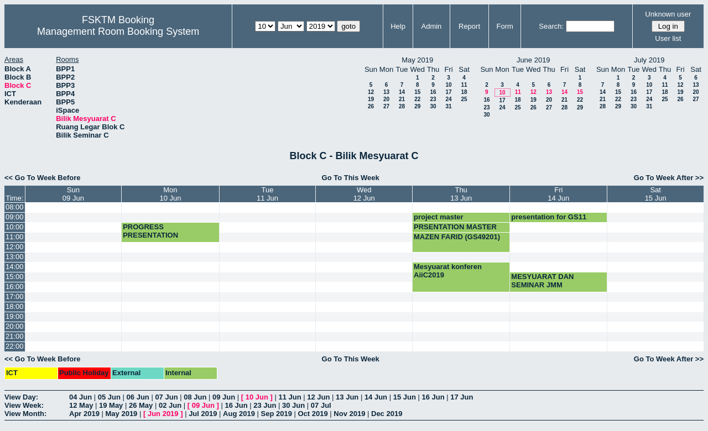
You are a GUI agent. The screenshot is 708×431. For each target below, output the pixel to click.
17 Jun (461, 397)
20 (386, 99)
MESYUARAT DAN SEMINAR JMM (542, 280)
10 (448, 85)
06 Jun (138, 397)
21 (402, 99)
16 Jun (432, 397)
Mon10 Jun (170, 194)
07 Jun (166, 397)
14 (402, 92)
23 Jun (264, 405)
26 (371, 106)
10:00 (15, 227)
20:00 (15, 326)
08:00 (15, 207)
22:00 (15, 346)
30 (433, 106)
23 (433, 99)
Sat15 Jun (656, 194)
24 (448, 99)
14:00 (15, 266)
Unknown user (668, 14)
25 (464, 99)
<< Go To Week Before (42, 178)
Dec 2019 (386, 413)
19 (371, 99)
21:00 (15, 336)
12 (371, 92)
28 (402, 106)
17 (448, 92)
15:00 (15, 276)
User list (668, 38)
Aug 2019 (239, 413)
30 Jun (293, 405)
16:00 (15, 286)
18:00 (15, 306)
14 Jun (376, 397)
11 (464, 85)
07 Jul (321, 405)
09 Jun (223, 397)
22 (417, 99)
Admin (431, 26)
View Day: (21, 397)
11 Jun (289, 397)
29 (417, 106)
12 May (81, 405)
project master (439, 217)
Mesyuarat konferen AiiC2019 (448, 270)
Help (398, 26)
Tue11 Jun (267, 194)
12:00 (15, 247)
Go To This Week (350, 178)
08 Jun (195, 397)
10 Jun (257, 397)
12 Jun (318, 397)
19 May (111, 405)
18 (464, 92)
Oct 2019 (312, 413)
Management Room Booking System (118, 31)
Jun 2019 (163, 413)
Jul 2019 (203, 413)
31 (448, 106)
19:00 (15, 316)
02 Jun (170, 405)
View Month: (25, 413)
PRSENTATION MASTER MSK (455, 231)
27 (386, 106)
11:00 (15, 237)
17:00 (15, 296)
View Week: (24, 405)
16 (433, 92)
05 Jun (109, 397)
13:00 (15, 257)
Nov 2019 (349, 413)
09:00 (15, 217)
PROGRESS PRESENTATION (150, 231)
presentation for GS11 (548, 217)
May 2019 (122, 413)
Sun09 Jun (73, 194)
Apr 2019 (84, 413)
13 (386, 92)
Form (505, 26)
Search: (551, 26)
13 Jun (347, 397)
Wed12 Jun (364, 194)
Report (469, 26)
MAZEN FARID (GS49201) (457, 237)
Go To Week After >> (669, 178)
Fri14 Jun (558, 194)
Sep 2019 (276, 413)
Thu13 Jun (461, 194)
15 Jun (404, 397)
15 (417, 92)
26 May (141, 405)
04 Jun (80, 397)
